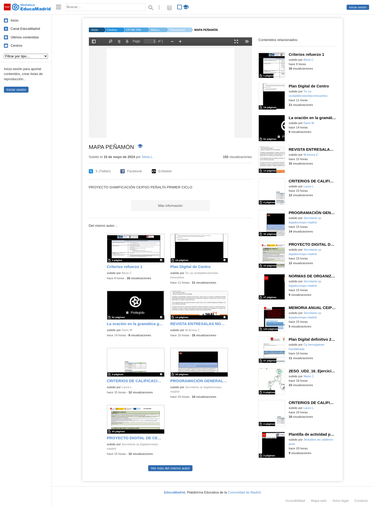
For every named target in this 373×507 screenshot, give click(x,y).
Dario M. (127, 330)
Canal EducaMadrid (25, 29)
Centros (16, 45)
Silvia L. (156, 29)
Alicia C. (126, 273)
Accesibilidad (295, 501)
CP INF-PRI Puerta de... (134, 29)
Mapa (319, 501)
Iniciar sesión (358, 7)
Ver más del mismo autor (170, 468)
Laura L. (127, 387)
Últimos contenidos (25, 37)
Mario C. (309, 376)
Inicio (14, 20)
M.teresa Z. (192, 330)
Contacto (361, 501)
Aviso (340, 501)
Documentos (177, 29)
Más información (170, 206)
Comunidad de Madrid (244, 492)
